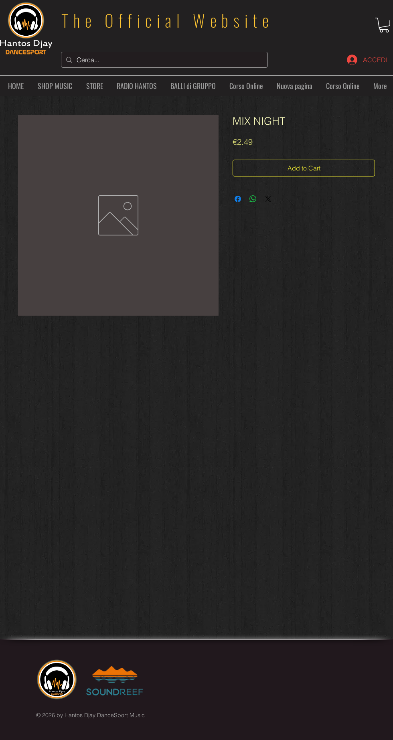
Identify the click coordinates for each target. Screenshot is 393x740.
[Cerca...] (164, 59)
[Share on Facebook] (238, 199)
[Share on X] (268, 199)
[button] (384, 25)
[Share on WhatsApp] (253, 199)
